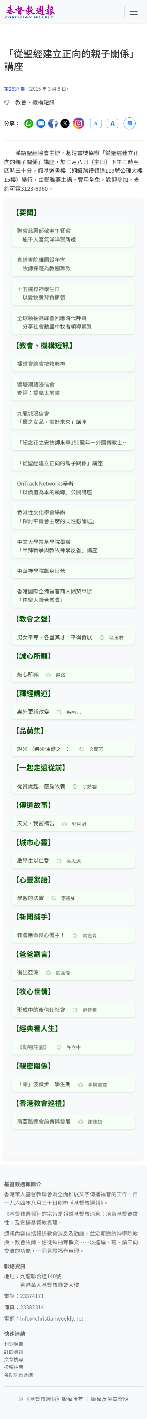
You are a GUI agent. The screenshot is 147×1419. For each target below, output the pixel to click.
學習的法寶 (30, 898)
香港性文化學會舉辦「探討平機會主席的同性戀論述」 (57, 516)
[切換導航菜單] (133, 11)
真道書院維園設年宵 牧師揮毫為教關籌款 (44, 263)
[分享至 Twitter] (65, 123)
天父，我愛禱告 (36, 823)
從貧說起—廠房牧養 (41, 786)
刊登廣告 (13, 1343)
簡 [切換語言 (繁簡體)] (129, 123)
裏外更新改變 (33, 711)
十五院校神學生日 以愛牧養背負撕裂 (41, 293)
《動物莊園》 (33, 1047)
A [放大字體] (113, 123)
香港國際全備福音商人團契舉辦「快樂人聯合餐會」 (54, 595)
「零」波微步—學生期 (44, 1084)
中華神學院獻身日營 (41, 571)
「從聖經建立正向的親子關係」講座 (60, 463)
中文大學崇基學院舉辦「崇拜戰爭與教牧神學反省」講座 (57, 546)
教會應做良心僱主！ (41, 935)
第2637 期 (14, 88)
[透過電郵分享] (41, 123)
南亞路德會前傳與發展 (44, 1121)
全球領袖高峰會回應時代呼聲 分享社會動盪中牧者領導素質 (54, 322)
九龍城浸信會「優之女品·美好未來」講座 (52, 417)
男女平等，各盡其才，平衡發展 (54, 637)
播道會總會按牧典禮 (41, 364)
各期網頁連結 (18, 1374)
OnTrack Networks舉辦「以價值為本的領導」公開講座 (54, 487)
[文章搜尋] (73, 65)
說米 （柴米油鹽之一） (44, 749)
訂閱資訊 (13, 1351)
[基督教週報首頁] (30, 11)
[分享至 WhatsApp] (28, 123)
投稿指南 (13, 1366)
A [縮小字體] (95, 123)
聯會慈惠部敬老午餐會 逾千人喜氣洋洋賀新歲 (46, 234)
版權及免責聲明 (110, 1399)
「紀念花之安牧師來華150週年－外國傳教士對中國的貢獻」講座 (73, 442)
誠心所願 (28, 674)
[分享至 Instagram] (78, 123)
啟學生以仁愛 (33, 860)
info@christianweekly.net (51, 1318)
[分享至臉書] (53, 123)
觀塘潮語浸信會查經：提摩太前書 (38, 388)
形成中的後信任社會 (41, 1009)
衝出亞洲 (28, 972)
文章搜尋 (13, 1359)
